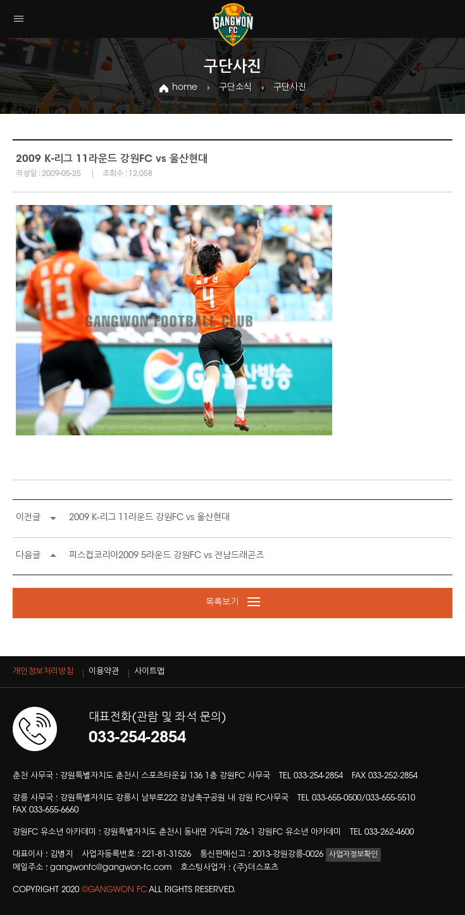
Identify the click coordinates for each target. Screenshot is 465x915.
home (184, 88)
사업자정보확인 (353, 855)
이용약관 (104, 672)
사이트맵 (149, 672)
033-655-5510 (390, 798)
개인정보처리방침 (43, 672)
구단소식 (235, 88)
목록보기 (233, 603)
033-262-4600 (389, 832)
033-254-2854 (318, 776)
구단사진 (289, 88)
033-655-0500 (336, 798)
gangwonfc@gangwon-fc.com (110, 868)
